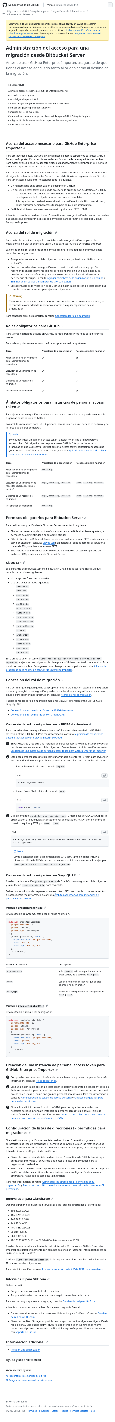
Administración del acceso (20, 14)
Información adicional (27, 1342)
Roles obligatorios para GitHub (34, 325)
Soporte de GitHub (25, 1332)
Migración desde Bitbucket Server (69, 11)
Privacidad (44, 1410)
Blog (93, 1410)
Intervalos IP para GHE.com (28, 1279)
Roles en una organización (25, 1349)
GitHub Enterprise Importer (36, 11)
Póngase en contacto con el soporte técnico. (29, 1380)
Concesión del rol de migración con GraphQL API (38, 714)
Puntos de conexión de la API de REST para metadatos (72, 1269)
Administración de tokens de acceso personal (46, 1097)
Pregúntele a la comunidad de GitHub (26, 1375)
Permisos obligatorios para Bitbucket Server (46, 517)
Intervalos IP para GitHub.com (30, 1199)
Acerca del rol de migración (31, 232)
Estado (55, 1410)
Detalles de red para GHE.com (79, 1301)
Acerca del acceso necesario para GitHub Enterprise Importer (51, 145)
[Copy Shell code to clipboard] (104, 775)
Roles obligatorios (46, 1080)
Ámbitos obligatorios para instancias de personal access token (55, 404)
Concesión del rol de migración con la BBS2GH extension (42, 710)
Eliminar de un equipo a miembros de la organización (41, 281)
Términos (32, 1410)
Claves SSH (49, 542)
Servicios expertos (79, 1410)
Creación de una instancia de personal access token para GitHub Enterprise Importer (58, 750)
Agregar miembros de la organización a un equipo (75, 278)
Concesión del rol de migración (72, 315)
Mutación (26, 907)
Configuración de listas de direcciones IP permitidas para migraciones (55, 1130)
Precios (64, 1410)
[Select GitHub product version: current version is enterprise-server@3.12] (64, 5)
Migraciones (13, 11)
